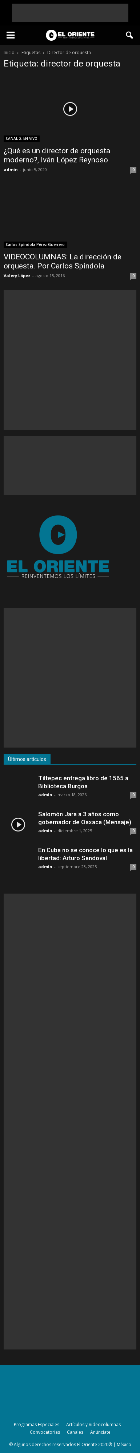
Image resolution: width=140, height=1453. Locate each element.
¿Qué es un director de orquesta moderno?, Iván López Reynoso (57, 155)
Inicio (9, 52)
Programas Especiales (36, 1424)
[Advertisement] (70, 13)
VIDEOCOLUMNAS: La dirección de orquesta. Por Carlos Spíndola (62, 261)
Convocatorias (45, 1432)
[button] (130, 35)
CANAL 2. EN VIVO (21, 138)
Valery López (17, 275)
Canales (75, 1432)
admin (11, 169)
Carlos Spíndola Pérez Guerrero (35, 244)
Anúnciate (100, 1432)
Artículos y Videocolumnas (93, 1424)
